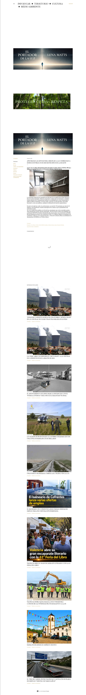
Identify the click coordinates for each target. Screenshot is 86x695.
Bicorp (14, 165)
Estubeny (15, 168)
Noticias (15, 171)
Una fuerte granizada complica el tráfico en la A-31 (48, 473)
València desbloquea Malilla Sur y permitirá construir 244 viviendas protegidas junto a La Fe (46, 603)
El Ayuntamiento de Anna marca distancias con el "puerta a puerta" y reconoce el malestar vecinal (47, 395)
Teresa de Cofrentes (17, 174)
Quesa (14, 173)
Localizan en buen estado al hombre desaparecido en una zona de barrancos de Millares (48, 438)
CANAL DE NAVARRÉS (18, 166)
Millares (15, 170)
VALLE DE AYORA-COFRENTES (17, 177)
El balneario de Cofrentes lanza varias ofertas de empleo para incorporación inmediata (47, 510)
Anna (14, 163)
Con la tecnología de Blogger (43, 691)
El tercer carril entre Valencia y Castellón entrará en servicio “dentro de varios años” (49, 680)
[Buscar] (71, 3)
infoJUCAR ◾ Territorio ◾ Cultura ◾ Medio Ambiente (40, 5)
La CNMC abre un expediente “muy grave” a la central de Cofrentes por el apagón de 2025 (48, 357)
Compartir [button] (15, 158)
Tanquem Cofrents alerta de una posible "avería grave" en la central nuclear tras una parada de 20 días (49, 318)
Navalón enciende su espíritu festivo (42, 645)
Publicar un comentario (36, 321)
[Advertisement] (42, 17)
